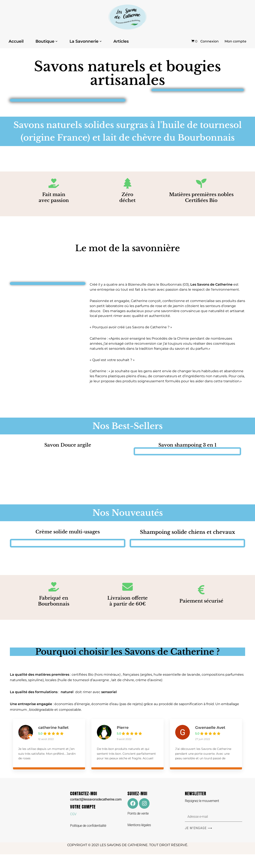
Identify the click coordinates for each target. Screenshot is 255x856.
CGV (73, 816)
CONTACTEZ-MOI (96, 797)
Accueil (16, 41)
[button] (56, 41)
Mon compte (235, 41)
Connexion (209, 41)
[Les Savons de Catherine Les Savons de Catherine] (127, 17)
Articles (121, 41)
